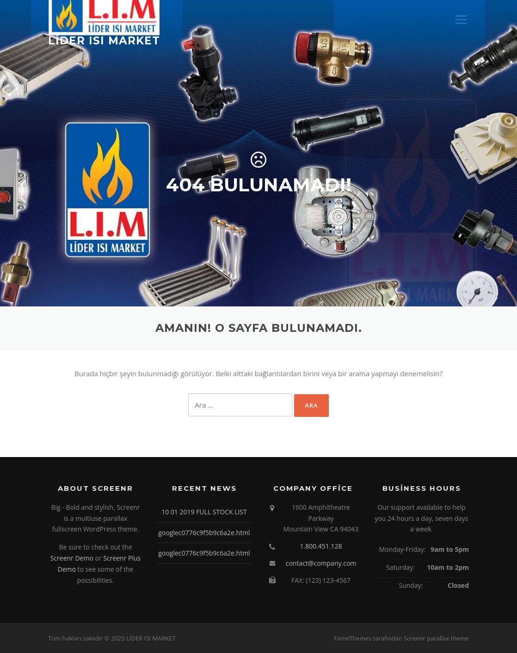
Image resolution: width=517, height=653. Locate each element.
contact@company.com (321, 563)
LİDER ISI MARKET (104, 40)
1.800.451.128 (321, 546)
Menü (461, 19)
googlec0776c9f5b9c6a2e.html (204, 532)
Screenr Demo (71, 558)
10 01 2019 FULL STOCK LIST (204, 511)
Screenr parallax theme (436, 638)
